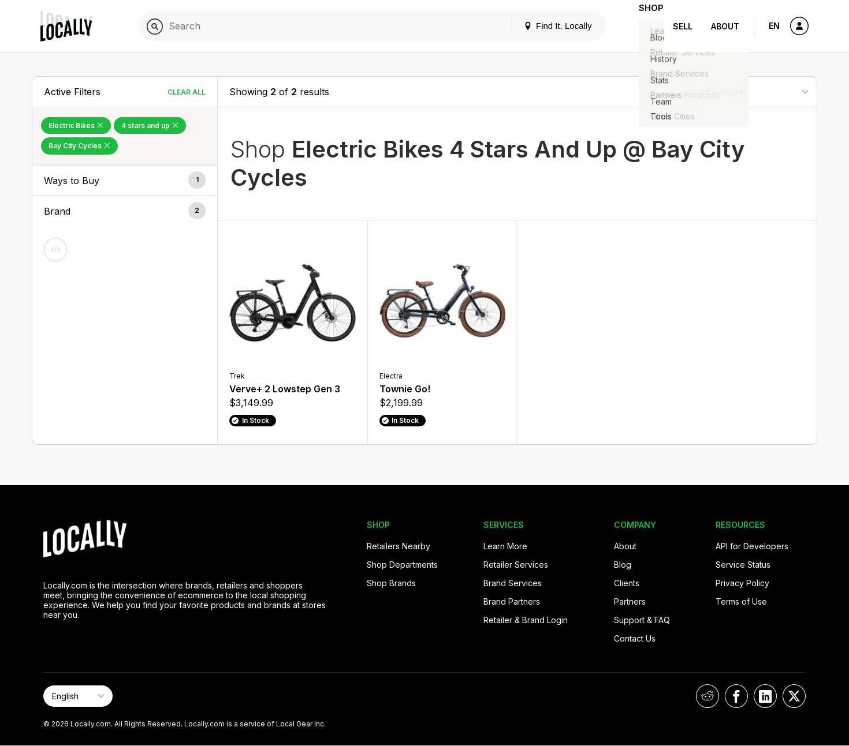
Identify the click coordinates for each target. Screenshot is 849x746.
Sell (682, 26)
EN (774, 26)
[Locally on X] (794, 696)
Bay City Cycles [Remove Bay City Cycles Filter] (79, 145)
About (725, 26)
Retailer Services (515, 564)
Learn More (505, 546)
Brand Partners (511, 601)
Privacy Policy (742, 583)
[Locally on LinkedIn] (765, 696)
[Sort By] (747, 91)
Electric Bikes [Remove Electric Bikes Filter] (76, 125)
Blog (622, 564)
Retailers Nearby (398, 546)
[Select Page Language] (78, 696)
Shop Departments (402, 564)
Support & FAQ (642, 620)
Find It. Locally (541, 26)
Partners (630, 601)
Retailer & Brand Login (525, 620)
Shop (642, 26)
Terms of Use (741, 601)
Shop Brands (391, 583)
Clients (626, 583)
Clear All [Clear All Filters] (186, 92)
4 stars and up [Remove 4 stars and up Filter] (149, 125)
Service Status (743, 564)
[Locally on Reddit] (707, 696)
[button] (124, 181)
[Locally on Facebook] (736, 696)
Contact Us (635, 638)
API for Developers (752, 546)
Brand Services (512, 583)
